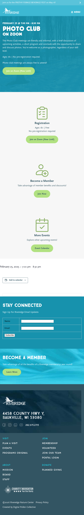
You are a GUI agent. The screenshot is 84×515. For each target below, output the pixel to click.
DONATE (47, 465)
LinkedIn (15, 424)
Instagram (9, 424)
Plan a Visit (10, 443)
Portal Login (50, 457)
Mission (8, 469)
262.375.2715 (32, 425)
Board (7, 474)
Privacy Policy (42, 502)
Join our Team (51, 452)
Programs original (15, 452)
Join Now (42, 194)
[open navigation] (75, 10)
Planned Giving (52, 469)
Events (7, 448)
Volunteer (49, 448)
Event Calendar (42, 248)
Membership (50, 443)
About (7, 465)
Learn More (11, 372)
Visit (6, 438)
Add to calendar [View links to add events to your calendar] (15, 280)
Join (45, 438)
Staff (6, 479)
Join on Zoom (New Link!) (18, 71)
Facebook (4, 424)
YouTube (21, 424)
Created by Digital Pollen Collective (19, 507)
